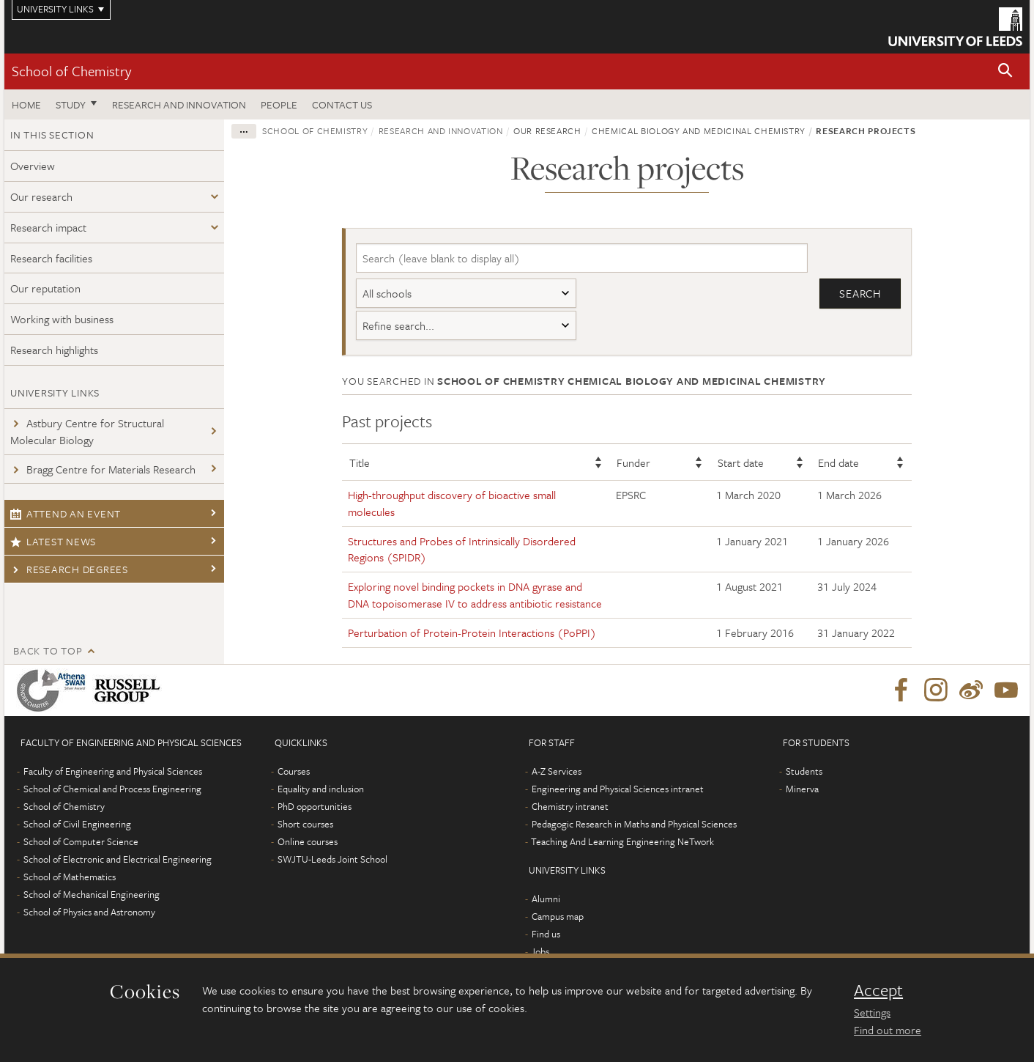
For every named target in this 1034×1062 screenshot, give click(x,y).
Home (26, 104)
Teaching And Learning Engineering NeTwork (622, 841)
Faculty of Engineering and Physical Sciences (112, 771)
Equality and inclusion (321, 788)
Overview (32, 166)
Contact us (342, 104)
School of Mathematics (69, 876)
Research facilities (51, 258)
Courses (294, 771)
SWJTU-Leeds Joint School (332, 859)
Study (71, 104)
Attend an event (65, 513)
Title (359, 462)
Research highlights (54, 350)
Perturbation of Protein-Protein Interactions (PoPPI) (472, 632)
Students (804, 771)
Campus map (558, 916)
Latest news (53, 541)
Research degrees (69, 569)
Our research (41, 196)
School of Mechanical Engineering (91, 894)
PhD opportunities (315, 806)
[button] (1005, 71)
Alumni (546, 898)
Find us (546, 933)
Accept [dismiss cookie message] (878, 990)
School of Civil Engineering (77, 823)
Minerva (802, 788)
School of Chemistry (71, 71)
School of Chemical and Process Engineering (112, 788)
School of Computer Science (80, 841)
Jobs (540, 951)
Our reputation (45, 288)
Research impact (48, 227)
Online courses (308, 841)
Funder (633, 462)
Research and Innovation (179, 104)
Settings (872, 1012)
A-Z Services (556, 771)
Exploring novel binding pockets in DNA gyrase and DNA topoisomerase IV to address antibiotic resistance (475, 594)
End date (838, 462)
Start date (741, 462)
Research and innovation (441, 130)
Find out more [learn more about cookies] (887, 1030)
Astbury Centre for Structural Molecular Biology (87, 431)
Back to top (47, 650)
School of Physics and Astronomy (89, 911)
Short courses (305, 823)
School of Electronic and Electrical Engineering (117, 859)
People (279, 104)
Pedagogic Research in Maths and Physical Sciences (634, 823)
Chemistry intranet (570, 806)
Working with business (62, 319)
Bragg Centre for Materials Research (103, 469)
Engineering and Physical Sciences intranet (618, 788)
